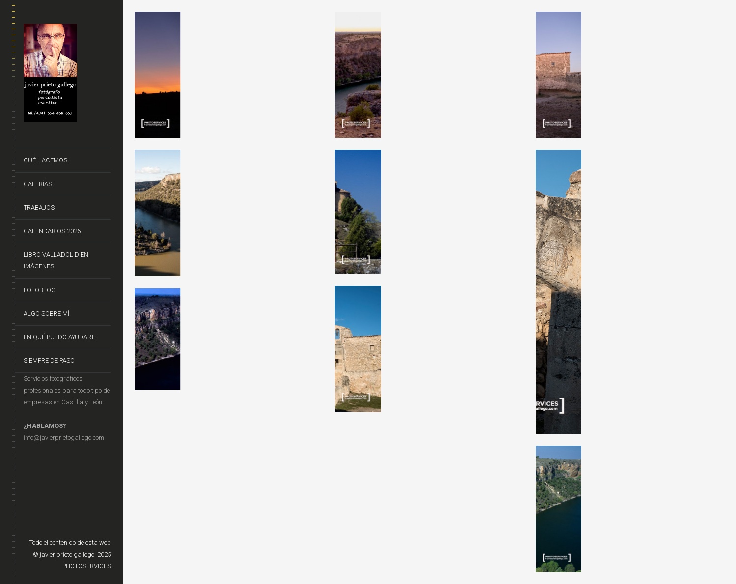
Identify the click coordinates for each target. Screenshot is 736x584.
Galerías (38, 183)
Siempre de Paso (49, 360)
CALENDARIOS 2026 (52, 231)
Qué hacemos (45, 160)
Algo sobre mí (46, 313)
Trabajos (39, 207)
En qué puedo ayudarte (61, 337)
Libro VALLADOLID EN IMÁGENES (56, 260)
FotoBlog (39, 289)
